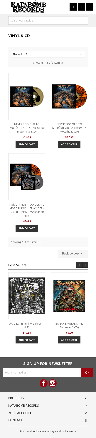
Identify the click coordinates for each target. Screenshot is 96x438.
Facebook (44, 383)
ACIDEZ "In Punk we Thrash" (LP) (26, 325)
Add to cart (26, 144)
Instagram (53, 383)
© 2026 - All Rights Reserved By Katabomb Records (48, 431)
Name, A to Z (48, 54)
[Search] (48, 20)
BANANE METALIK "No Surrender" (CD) (69, 325)
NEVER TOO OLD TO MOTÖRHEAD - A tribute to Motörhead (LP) (69, 127)
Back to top (73, 253)
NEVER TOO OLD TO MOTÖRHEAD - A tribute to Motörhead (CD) (27, 127)
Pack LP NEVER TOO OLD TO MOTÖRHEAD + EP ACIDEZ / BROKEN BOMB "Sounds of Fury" (27, 210)
